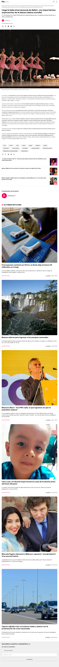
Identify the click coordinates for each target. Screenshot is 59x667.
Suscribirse (29, 659)
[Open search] (53, 1)
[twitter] (8, 26)
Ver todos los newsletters (8, 646)
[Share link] (14, 26)
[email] (11, 26)
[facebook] (6, 26)
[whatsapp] (3, 26)
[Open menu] (56, 1)
